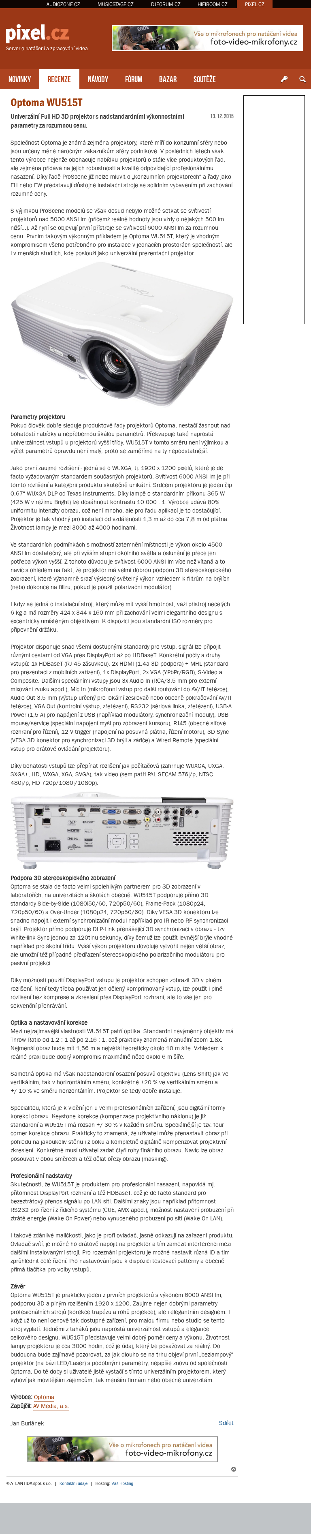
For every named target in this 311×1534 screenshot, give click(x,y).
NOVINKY (20, 78)
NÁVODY (98, 78)
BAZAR (168, 78)
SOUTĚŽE (205, 78)
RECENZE (59, 78)
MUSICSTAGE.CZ (116, 4)
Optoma (44, 1396)
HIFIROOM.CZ (213, 4)
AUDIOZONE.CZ (63, 4)
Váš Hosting (122, 1483)
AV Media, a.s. (51, 1405)
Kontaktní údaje (74, 1483)
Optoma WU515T (46, 102)
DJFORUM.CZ (166, 4)
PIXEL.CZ (254, 4)
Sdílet (226, 1422)
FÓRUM (133, 78)
